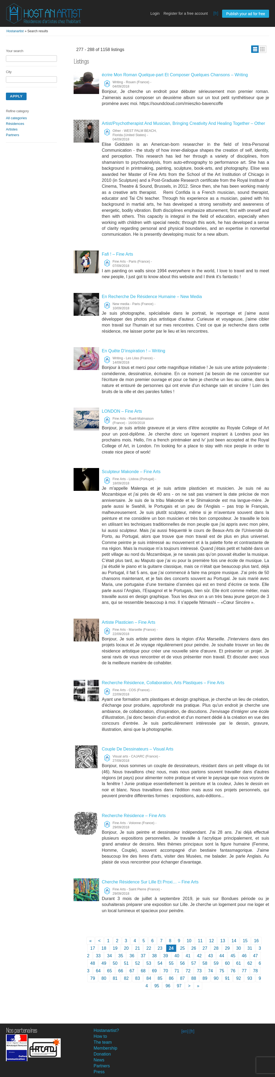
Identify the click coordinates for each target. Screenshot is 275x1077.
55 (171, 963)
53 (148, 963)
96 (167, 986)
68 (143, 971)
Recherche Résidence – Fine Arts (134, 815)
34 (109, 955)
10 (189, 940)
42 (199, 955)
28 (216, 948)
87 (182, 978)
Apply (16, 96)
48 (92, 963)
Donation (102, 1054)
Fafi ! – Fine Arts (117, 254)
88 (193, 978)
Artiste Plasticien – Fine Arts (128, 622)
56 (182, 963)
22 (148, 948)
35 (120, 955)
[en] (185, 1031)
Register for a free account (186, 13)
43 (210, 955)
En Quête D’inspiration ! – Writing (133, 351)
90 (216, 978)
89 (204, 978)
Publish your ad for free (245, 14)
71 (177, 971)
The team (103, 1042)
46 (244, 955)
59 (216, 963)
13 (222, 940)
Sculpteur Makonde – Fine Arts (131, 471)
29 (227, 948)
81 (115, 978)
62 (249, 963)
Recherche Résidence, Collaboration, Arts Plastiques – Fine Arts (163, 682)
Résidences (15, 124)
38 (154, 955)
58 (204, 963)
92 (238, 978)
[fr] (215, 13)
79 (92, 978)
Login (155, 13)
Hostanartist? (106, 1030)
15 (245, 940)
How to (100, 1036)
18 (104, 948)
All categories (16, 118)
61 (238, 963)
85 (160, 978)
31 (249, 948)
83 (137, 978)
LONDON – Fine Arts (122, 411)
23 (160, 948)
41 (188, 955)
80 (104, 978)
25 (182, 948)
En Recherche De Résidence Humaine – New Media (152, 296)
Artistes (11, 129)
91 (227, 978)
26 (193, 948)
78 (255, 971)
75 (221, 971)
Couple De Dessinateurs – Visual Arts (137, 749)
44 (221, 955)
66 (120, 971)
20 (126, 948)
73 (199, 971)
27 (204, 948)
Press (99, 1071)
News (99, 1060)
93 (249, 978)
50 (115, 963)
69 (154, 971)
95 (156, 986)
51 (126, 963)
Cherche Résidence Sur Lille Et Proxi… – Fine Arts (150, 882)
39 (165, 955)
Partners (12, 135)
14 (233, 940)
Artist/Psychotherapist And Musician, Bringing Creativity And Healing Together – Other (183, 123)
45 (233, 955)
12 (211, 940)
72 (188, 971)
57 (193, 963)
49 (104, 963)
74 (210, 971)
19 (115, 948)
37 (143, 955)
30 (238, 948)
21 (137, 948)
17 (92, 948)
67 (131, 971)
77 (244, 971)
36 (131, 955)
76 (233, 971)
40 (177, 955)
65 (109, 971)
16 (256, 940)
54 (160, 963)
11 (200, 940)
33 (98, 955)
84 (148, 978)
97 (179, 986)
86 (171, 978)
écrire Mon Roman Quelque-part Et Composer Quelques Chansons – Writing (175, 74)
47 (255, 955)
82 (126, 978)
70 (165, 971)
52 (137, 963)
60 (227, 963)
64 (98, 971)
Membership (105, 1048)
